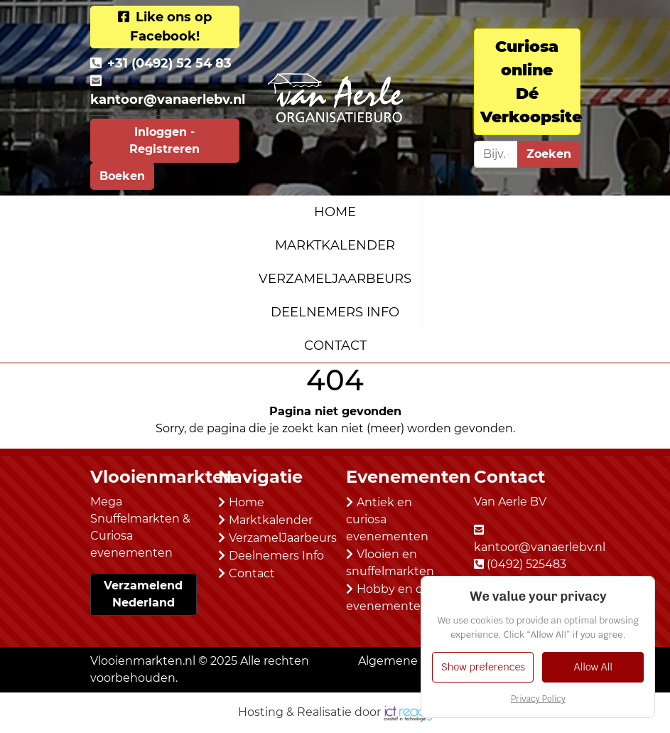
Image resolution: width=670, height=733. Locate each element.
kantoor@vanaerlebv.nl (167, 99)
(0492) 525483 (526, 564)
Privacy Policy (538, 699)
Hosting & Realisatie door (335, 712)
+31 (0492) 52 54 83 (169, 63)
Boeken (122, 176)
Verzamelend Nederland (143, 594)
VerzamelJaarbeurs (335, 279)
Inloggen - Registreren (164, 140)
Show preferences (483, 666)
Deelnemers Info (335, 312)
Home (335, 212)
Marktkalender (335, 245)
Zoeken (548, 154)
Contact (335, 345)
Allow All (593, 666)
